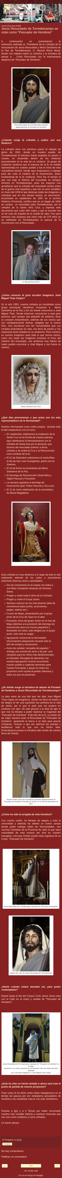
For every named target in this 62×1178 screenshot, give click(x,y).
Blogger (40, 1175)
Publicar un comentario (14, 1156)
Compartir (7, 1144)
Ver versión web (31, 1171)
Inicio (31, 1166)
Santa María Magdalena (31, 564)
